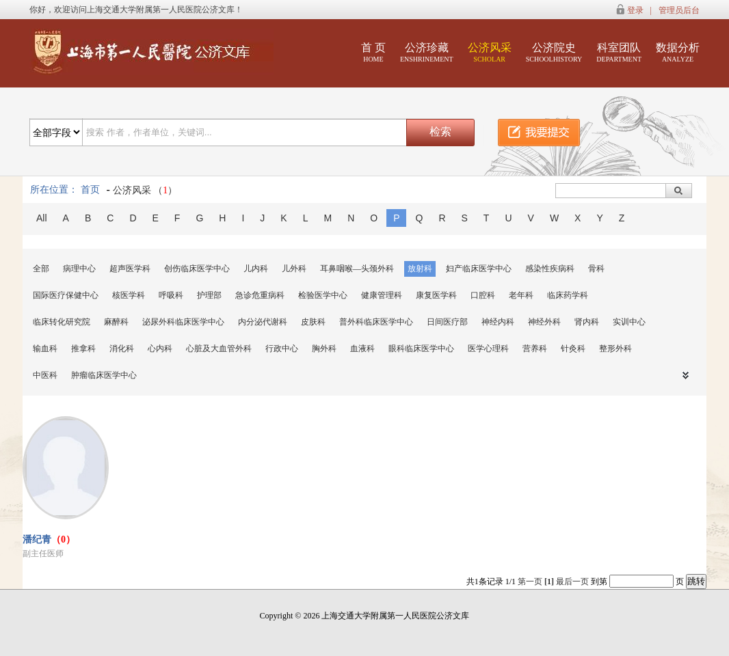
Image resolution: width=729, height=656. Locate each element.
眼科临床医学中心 (421, 348)
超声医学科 (129, 268)
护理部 (209, 295)
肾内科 (586, 322)
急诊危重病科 (259, 295)
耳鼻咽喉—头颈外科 (357, 268)
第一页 (530, 581)
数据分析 (678, 52)
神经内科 (497, 322)
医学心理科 (488, 348)
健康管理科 (381, 295)
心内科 (160, 348)
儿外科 (294, 268)
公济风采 (490, 52)
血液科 (362, 348)
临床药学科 (567, 295)
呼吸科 (171, 295)
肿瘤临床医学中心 (104, 375)
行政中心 (281, 348)
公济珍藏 (426, 52)
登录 (635, 10)
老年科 (521, 295)
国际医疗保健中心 (65, 295)
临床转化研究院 (61, 322)
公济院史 (554, 52)
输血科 (45, 348)
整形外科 (615, 348)
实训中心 (629, 322)
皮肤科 (313, 322)
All (41, 218)
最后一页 (572, 581)
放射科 (420, 268)
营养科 (534, 348)
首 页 (373, 52)
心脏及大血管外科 (219, 348)
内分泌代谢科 (262, 322)
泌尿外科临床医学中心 (183, 322)
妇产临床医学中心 (479, 268)
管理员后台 (679, 10)
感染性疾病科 (549, 268)
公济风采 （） (145, 190)
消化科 (121, 348)
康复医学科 (436, 295)
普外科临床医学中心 (376, 322)
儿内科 (255, 268)
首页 (90, 189)
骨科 (596, 268)
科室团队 (618, 52)
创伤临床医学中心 (197, 268)
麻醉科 (116, 322)
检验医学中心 (322, 295)
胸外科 (324, 348)
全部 (41, 268)
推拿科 (83, 348)
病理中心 (79, 268)
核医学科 (128, 295)
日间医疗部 (447, 322)
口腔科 (482, 295)
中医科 (45, 375)
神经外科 (544, 322)
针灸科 (573, 348)
